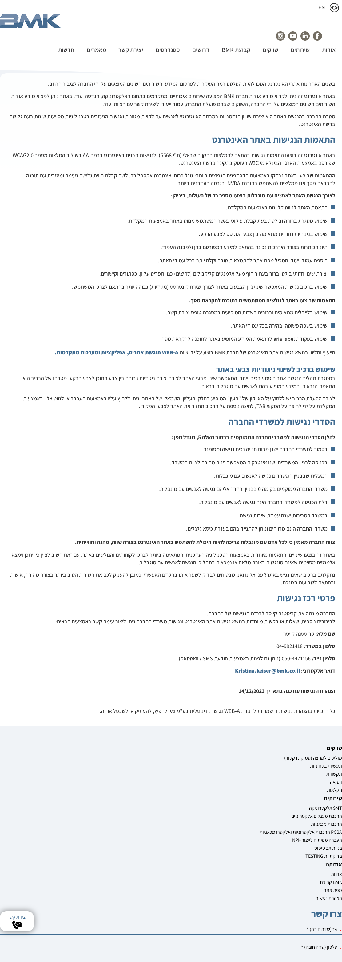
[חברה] (122, 911)
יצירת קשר (17, 917)
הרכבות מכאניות (273, 872)
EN (325, 8)
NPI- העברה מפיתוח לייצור (270, 898)
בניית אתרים (243, 950)
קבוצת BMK (225, 858)
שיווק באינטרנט (218, 950)
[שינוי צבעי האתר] (334, 7)
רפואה (336, 880)
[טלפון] (122, 875)
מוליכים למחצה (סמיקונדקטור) (327, 853)
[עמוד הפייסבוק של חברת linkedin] (298, 36)
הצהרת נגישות (222, 874)
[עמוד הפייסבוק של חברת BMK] (310, 36)
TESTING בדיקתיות (271, 917)
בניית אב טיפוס (275, 909)
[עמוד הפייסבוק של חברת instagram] (273, 36)
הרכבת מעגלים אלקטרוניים (275, 861)
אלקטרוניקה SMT (272, 850)
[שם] (122, 857)
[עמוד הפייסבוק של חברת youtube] (285, 36)
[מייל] (122, 893)
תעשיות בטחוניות (326, 864)
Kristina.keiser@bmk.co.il (267, 753)
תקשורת (334, 872)
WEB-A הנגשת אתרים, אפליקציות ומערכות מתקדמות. (116, 435)
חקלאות (334, 888)
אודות (230, 850)
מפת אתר (227, 866)
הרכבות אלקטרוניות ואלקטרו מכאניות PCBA (267, 883)
